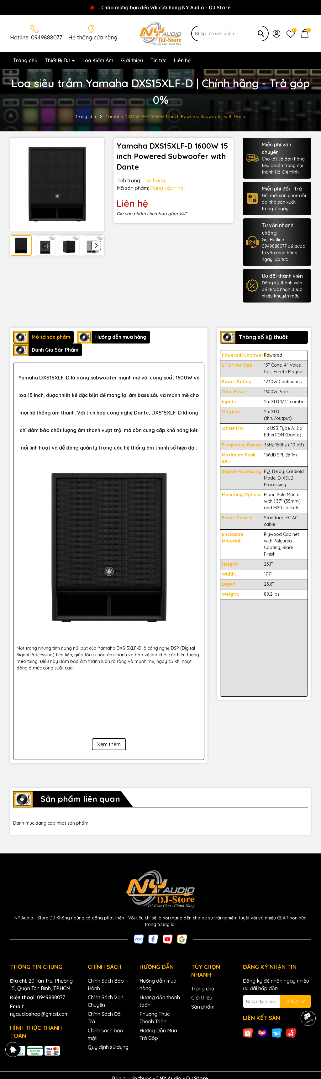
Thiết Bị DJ (58, 60)
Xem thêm (109, 744)
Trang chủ (25, 60)
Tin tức (158, 60)
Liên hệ (182, 60)
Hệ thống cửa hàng (92, 37)
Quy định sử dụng (108, 1047)
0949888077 (46, 37)
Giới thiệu (132, 60)
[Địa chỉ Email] (277, 1001)
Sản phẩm (202, 1007)
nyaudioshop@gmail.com (39, 1014)
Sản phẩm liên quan (80, 799)
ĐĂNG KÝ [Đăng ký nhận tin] (295, 1001)
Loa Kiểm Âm (97, 60)
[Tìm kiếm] (261, 33)
